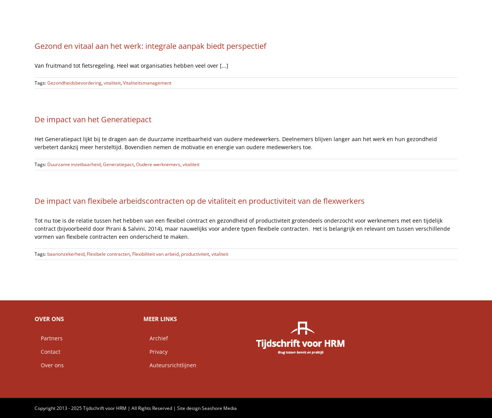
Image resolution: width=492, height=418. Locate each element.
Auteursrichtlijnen (169, 365)
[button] (445, 9)
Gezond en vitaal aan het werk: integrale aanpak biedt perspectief (150, 46)
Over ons (49, 365)
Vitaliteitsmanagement (147, 83)
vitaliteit (112, 83)
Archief (155, 338)
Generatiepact (118, 164)
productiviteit (195, 254)
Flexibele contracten (108, 254)
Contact (47, 351)
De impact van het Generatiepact (93, 119)
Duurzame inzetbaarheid (74, 164)
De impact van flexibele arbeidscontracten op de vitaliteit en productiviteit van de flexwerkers (200, 201)
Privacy (155, 351)
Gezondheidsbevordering (74, 83)
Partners (49, 338)
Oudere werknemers (158, 164)
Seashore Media (219, 408)
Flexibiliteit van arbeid (155, 254)
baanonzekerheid (66, 254)
